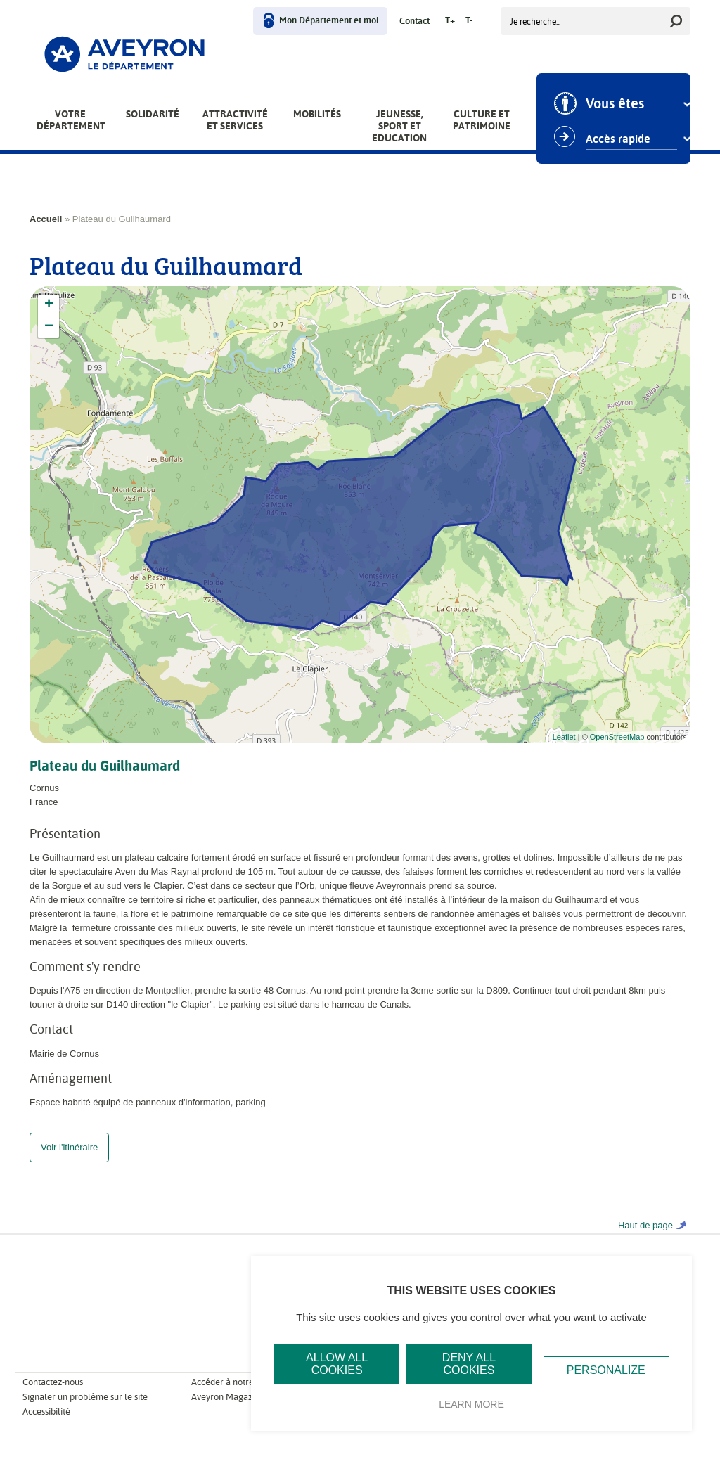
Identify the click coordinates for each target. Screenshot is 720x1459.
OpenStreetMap (617, 737)
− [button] (48, 327)
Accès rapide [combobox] (618, 139)
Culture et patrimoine (481, 119)
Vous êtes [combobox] (615, 104)
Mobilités (317, 114)
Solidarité (152, 114)
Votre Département (71, 119)
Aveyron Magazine (227, 1411)
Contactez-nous (52, 1396)
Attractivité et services (235, 119)
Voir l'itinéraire (69, 1161)
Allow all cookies (337, 1363)
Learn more (471, 1404)
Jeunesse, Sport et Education (399, 125)
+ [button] (48, 305)
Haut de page (645, 1239)
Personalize (606, 1370)
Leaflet (564, 737)
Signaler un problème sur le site (85, 1411)
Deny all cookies (469, 1363)
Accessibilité (46, 1425)
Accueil (46, 219)
